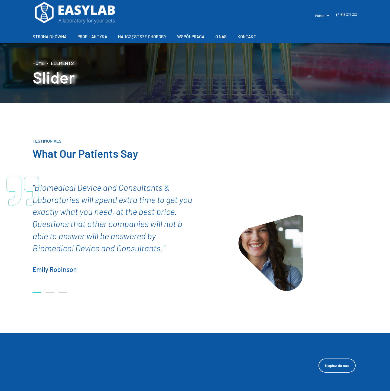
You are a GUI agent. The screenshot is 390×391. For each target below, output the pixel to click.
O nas (221, 36)
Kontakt (247, 36)
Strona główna (49, 36)
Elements (62, 63)
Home (38, 63)
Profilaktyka (92, 36)
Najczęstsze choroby (142, 36)
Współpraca (190, 36)
